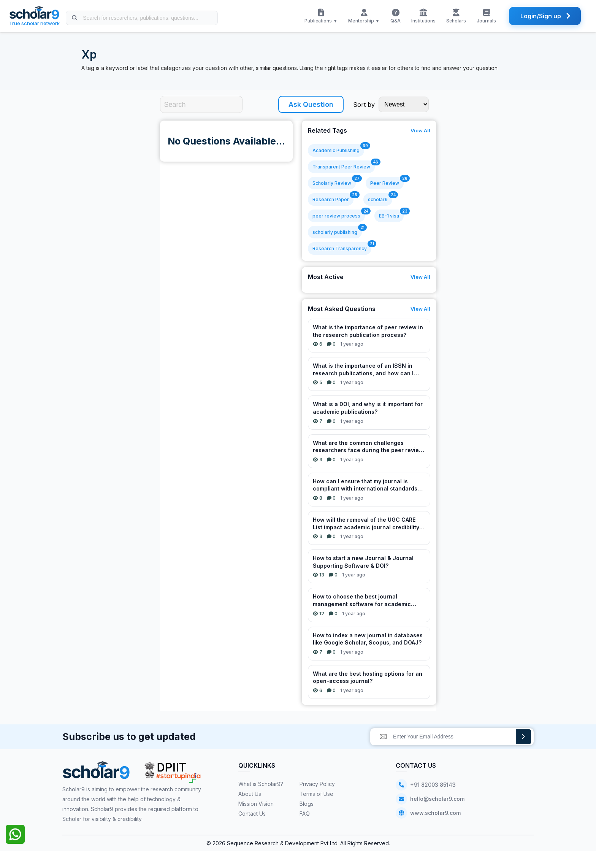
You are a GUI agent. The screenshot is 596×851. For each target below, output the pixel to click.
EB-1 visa (389, 216)
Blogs (307, 803)
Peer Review (384, 183)
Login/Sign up (540, 16)
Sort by (364, 104)
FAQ (305, 813)
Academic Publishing (336, 150)
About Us (249, 794)
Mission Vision (256, 803)
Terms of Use (316, 794)
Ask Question (310, 104)
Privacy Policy (317, 784)
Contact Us (252, 813)
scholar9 (378, 199)
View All (420, 130)
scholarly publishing (334, 232)
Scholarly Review (331, 183)
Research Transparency (339, 248)
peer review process (336, 216)
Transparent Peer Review (341, 167)
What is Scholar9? (260, 784)
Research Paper (330, 199)
